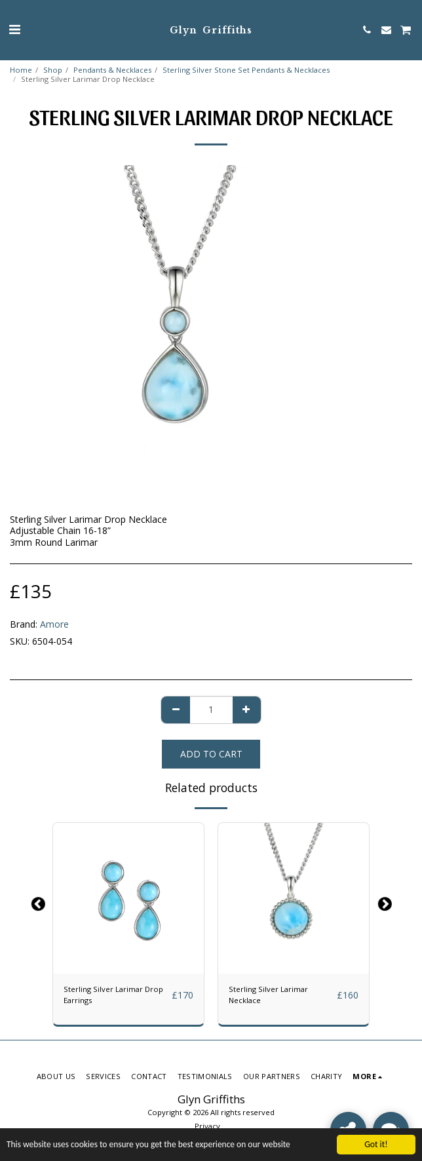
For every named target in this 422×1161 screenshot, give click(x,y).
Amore (54, 624)
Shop (52, 70)
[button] (14, 29)
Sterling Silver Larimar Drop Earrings (113, 994)
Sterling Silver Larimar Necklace (268, 994)
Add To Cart (211, 754)
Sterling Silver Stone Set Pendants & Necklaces (246, 70)
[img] (128, 898)
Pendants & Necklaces (112, 70)
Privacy (207, 1126)
